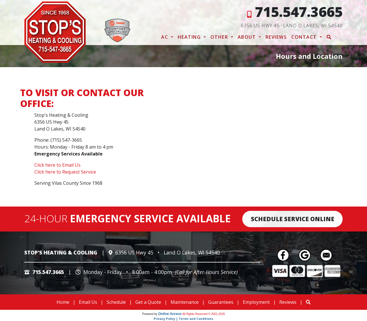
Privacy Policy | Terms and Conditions (183, 319)
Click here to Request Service (65, 172)
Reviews (276, 37)
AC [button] (165, 37)
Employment (256, 302)
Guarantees (220, 302)
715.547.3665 (299, 11)
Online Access (169, 314)
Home (62, 302)
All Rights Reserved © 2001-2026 (203, 314)
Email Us (88, 302)
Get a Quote (148, 302)
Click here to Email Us (57, 165)
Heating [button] (190, 37)
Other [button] (220, 37)
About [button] (247, 37)
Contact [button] (304, 37)
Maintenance (185, 302)
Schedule (116, 302)
